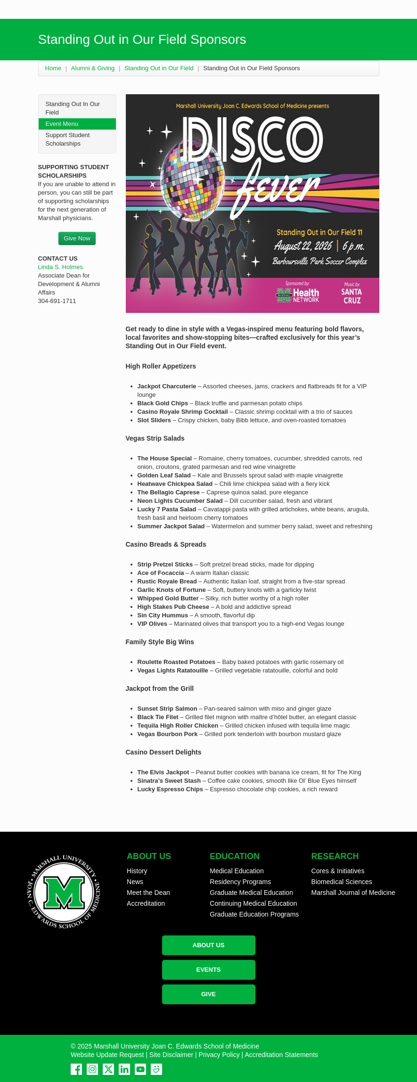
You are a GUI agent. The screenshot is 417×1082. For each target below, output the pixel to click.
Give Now (77, 238)
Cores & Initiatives (338, 871)
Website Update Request (107, 1054)
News (135, 881)
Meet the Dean (148, 892)
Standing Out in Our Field (159, 68)
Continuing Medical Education (253, 903)
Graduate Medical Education (251, 892)
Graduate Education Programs (254, 914)
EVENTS (208, 969)
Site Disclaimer (171, 1054)
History (137, 871)
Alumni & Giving (92, 68)
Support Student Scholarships (68, 139)
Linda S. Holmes (60, 266)
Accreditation (146, 903)
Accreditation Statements (281, 1054)
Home (53, 68)
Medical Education (236, 871)
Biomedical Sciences (341, 881)
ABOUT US (209, 945)
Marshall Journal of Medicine (353, 892)
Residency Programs (240, 881)
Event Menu (62, 123)
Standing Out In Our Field (73, 108)
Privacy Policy (219, 1054)
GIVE (208, 994)
